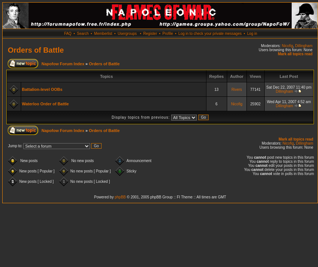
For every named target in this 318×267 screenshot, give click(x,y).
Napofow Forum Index (63, 64)
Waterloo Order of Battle (45, 104)
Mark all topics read (295, 54)
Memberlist (103, 34)
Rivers (236, 90)
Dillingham (303, 46)
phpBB (120, 197)
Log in (252, 34)
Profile (167, 34)
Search (83, 34)
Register (150, 34)
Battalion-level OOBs (42, 89)
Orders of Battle (36, 50)
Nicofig (287, 46)
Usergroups (127, 34)
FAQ (68, 34)
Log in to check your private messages (210, 34)
